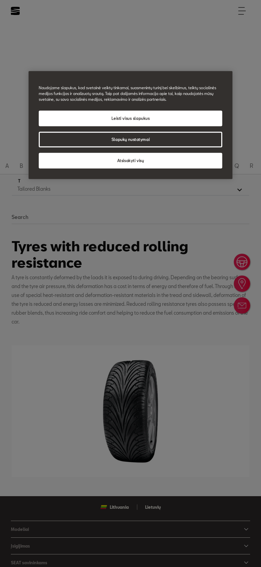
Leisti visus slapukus (130, 118)
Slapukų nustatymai (130, 139)
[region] (130, 125)
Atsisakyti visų (130, 160)
